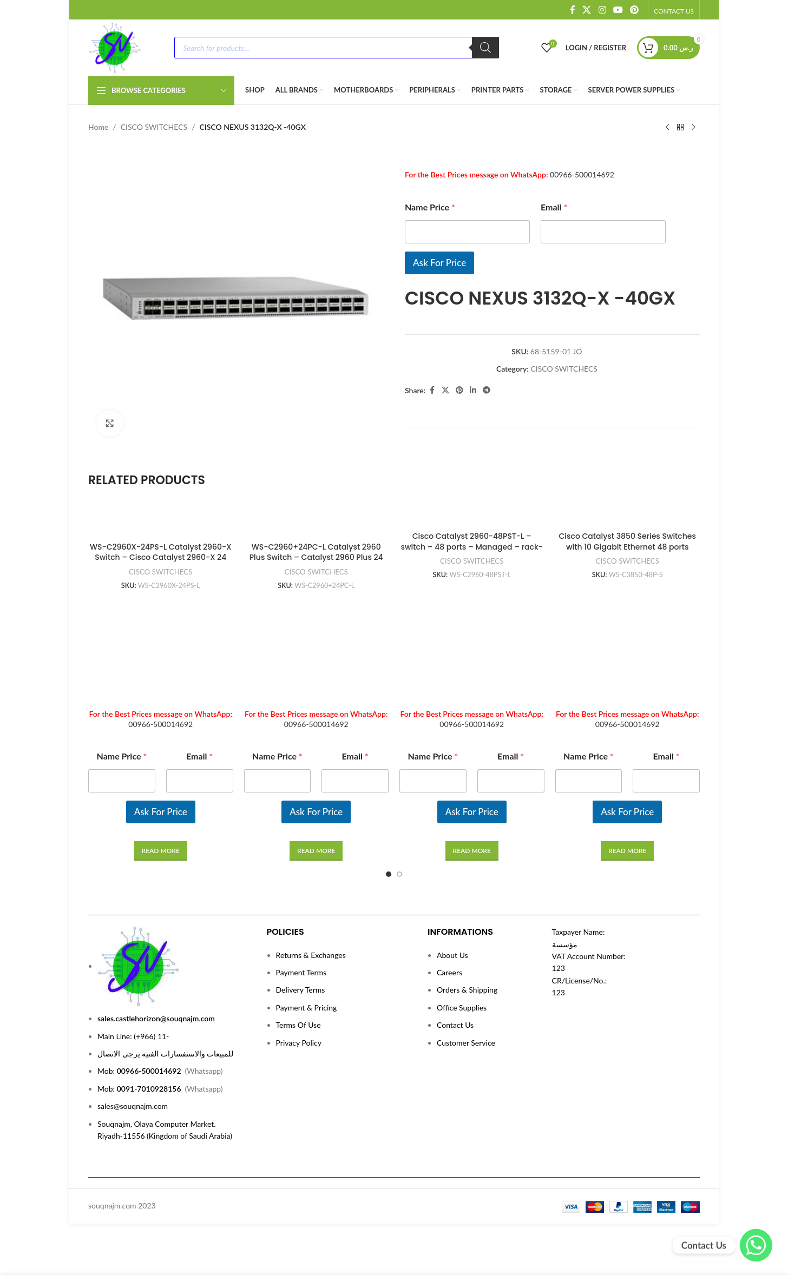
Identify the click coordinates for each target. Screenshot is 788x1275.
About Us (452, 955)
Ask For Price (439, 262)
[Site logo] (114, 46)
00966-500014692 (582, 174)
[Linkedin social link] (473, 390)
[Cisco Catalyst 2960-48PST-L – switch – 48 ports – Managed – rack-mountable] (471, 515)
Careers (449, 972)
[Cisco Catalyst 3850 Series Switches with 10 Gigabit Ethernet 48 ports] (627, 515)
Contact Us (455, 1024)
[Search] (485, 47)
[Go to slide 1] (388, 874)
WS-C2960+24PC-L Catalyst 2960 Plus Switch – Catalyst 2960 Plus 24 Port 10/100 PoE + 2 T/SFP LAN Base (316, 557)
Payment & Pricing (306, 1007)
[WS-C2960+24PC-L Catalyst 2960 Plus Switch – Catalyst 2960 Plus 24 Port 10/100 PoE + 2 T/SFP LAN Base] (316, 521)
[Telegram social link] (487, 390)
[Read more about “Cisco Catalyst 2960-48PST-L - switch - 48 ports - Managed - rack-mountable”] (471, 851)
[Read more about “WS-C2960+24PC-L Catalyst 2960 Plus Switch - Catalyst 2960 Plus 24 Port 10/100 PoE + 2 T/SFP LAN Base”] (316, 851)
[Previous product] (667, 127)
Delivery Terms (300, 989)
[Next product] (693, 127)
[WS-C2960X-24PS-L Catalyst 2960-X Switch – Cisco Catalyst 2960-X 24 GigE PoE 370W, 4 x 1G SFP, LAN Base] (160, 521)
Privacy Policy (298, 1042)
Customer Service (466, 1042)
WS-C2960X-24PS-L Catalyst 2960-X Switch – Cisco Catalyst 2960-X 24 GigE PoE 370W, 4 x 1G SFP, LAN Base (160, 557)
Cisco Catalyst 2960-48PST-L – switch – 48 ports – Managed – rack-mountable (472, 547)
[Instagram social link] (602, 10)
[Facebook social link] (572, 10)
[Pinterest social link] (634, 10)
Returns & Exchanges (311, 955)
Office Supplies (462, 1007)
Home (98, 126)
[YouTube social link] (617, 10)
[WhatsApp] (756, 1245)
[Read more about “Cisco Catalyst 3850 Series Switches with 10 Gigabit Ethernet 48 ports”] (627, 851)
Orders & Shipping (467, 989)
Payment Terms (301, 972)
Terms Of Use (298, 1024)
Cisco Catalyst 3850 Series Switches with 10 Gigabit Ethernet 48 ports (627, 541)
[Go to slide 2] (399, 874)
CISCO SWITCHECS (154, 126)
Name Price (430, 207)
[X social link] (587, 10)
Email (554, 207)
